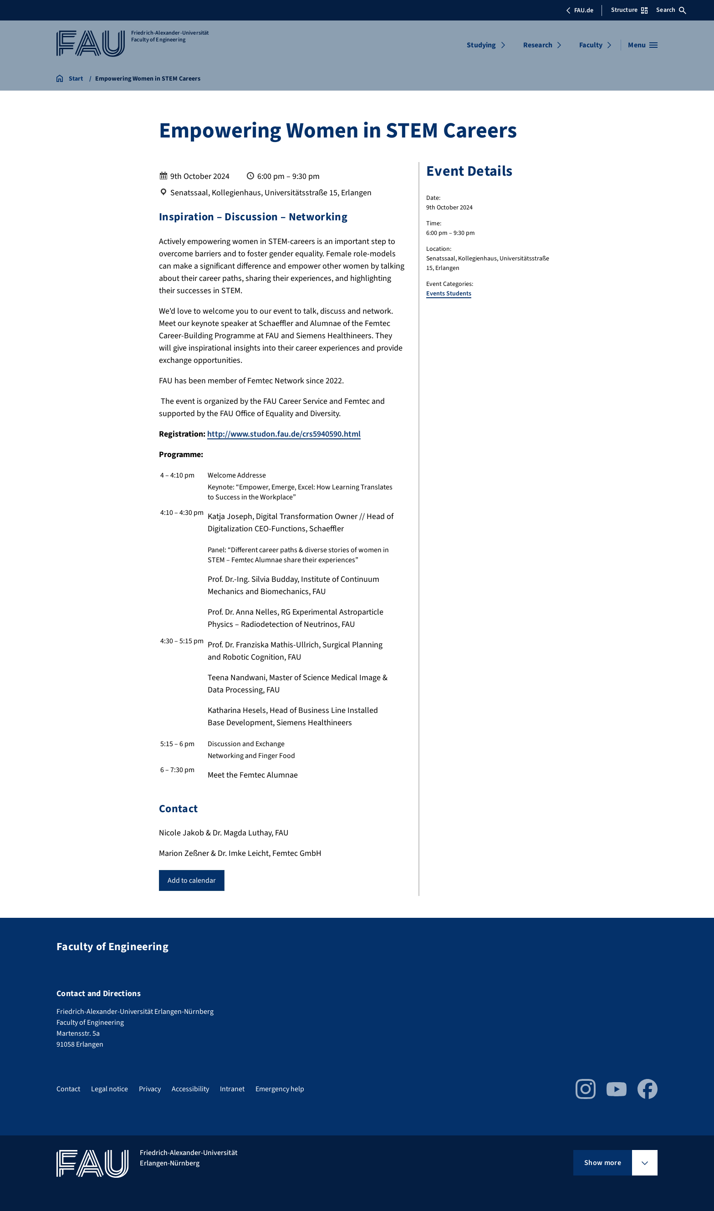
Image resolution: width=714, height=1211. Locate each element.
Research (537, 45)
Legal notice (109, 1089)
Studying (481, 45)
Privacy (150, 1089)
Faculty (590, 45)
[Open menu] (643, 45)
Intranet (232, 1089)
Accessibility (190, 1089)
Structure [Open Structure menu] (629, 10)
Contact (68, 1089)
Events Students (448, 293)
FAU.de (580, 10)
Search (671, 10)
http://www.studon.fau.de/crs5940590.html (284, 434)
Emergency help (279, 1089)
